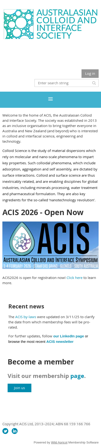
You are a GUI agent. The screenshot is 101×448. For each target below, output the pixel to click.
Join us (19, 387)
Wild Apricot (59, 442)
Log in (90, 73)
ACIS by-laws (25, 316)
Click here (74, 277)
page (77, 376)
